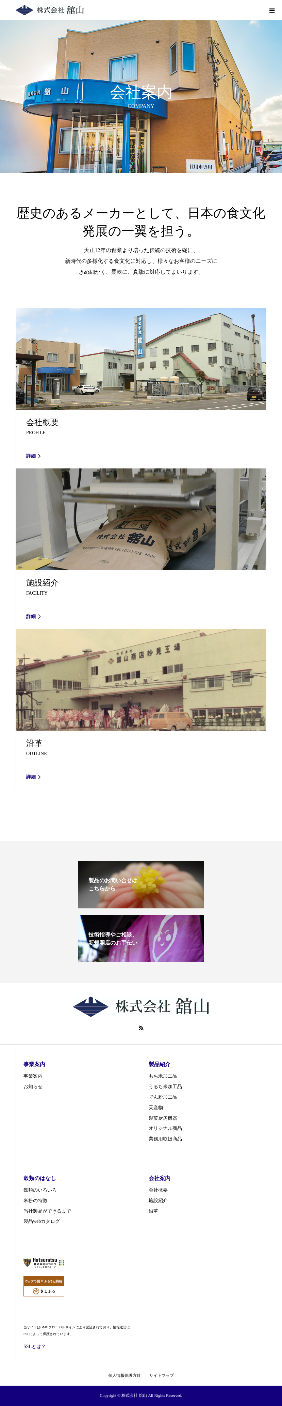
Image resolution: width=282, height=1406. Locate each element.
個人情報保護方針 (124, 1375)
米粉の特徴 (35, 1200)
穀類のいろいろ (40, 1190)
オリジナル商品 (165, 1128)
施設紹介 (158, 1200)
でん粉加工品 (163, 1097)
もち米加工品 (163, 1076)
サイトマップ (161, 1375)
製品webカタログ (41, 1221)
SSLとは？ (34, 1346)
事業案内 (33, 1076)
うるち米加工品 (165, 1086)
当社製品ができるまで (47, 1211)
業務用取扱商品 (165, 1138)
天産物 (156, 1107)
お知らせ (33, 1086)
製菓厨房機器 (163, 1118)
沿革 (153, 1211)
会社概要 (158, 1190)
